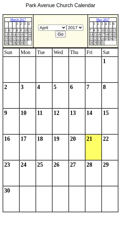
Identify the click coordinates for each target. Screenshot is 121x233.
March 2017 (18, 19)
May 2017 (103, 19)
